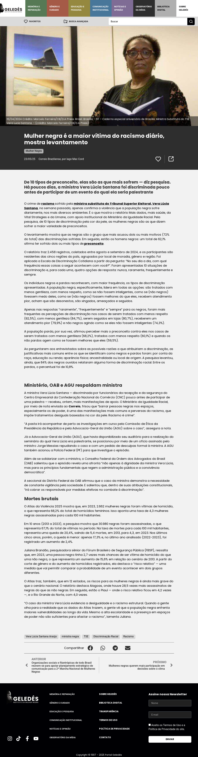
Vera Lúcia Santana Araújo (41, 636)
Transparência (109, 711)
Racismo (128, 636)
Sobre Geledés (183, 8)
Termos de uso (108, 720)
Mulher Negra (34, 150)
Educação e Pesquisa (77, 8)
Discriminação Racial (105, 636)
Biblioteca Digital (163, 8)
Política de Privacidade (114, 728)
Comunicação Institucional (101, 8)
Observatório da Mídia (144, 8)
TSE (86, 636)
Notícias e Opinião (120, 8)
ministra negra (70, 636)
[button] (90, 647)
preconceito (94, 243)
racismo (48, 203)
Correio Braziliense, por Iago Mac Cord (61, 158)
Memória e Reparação (34, 8)
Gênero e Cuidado (54, 8)
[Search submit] (191, 21)
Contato (105, 737)
